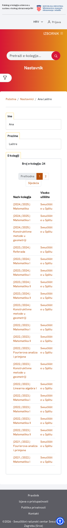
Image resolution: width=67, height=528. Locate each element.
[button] (54, 22)
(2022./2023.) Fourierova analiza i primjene (25, 352)
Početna (11, 99)
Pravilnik (33, 495)
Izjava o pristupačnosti (33, 501)
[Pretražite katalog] (55, 55)
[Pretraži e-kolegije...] (33, 55)
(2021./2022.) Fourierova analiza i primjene (25, 446)
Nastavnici (27, 99)
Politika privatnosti (33, 507)
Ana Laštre (45, 99)
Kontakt (33, 513)
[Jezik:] (38, 22)
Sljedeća (33, 183)
